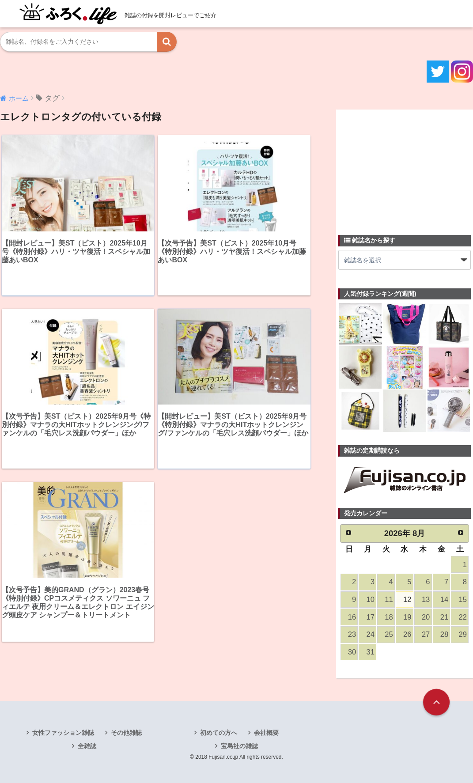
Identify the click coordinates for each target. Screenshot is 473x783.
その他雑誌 (126, 732)
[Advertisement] (404, 167)
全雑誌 (87, 745)
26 (407, 634)
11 (389, 599)
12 (407, 599)
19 (407, 617)
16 (352, 617)
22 (463, 617)
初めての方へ (218, 732)
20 (426, 617)
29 (463, 634)
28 (444, 634)
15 (463, 599)
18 (389, 617)
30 (352, 652)
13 (426, 599)
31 (371, 652)
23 (352, 634)
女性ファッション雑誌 (63, 732)
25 (389, 634)
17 (371, 617)
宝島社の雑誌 (239, 745)
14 (444, 599)
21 (444, 617)
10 (371, 599)
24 (371, 634)
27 (426, 634)
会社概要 (266, 732)
